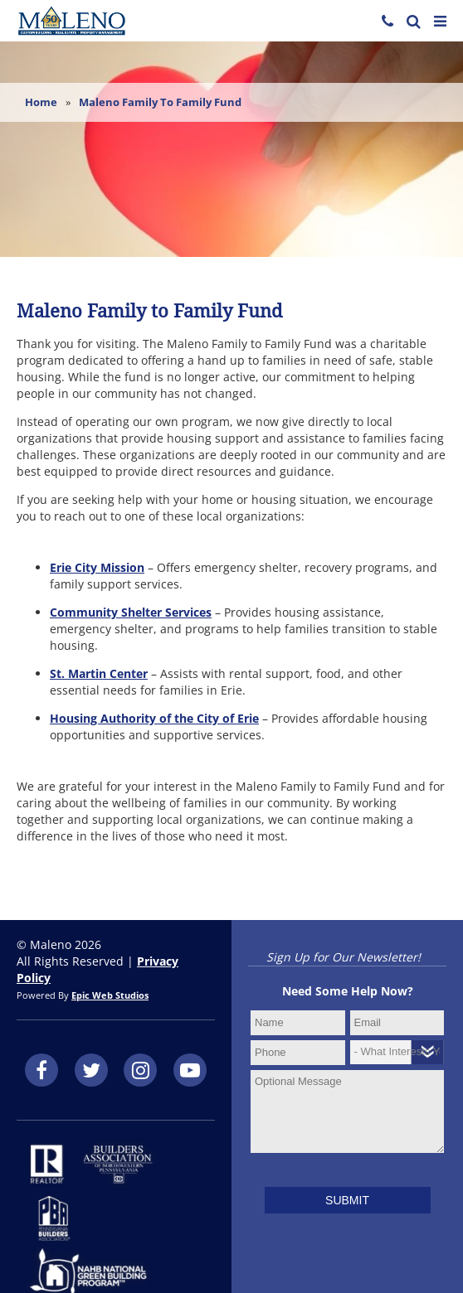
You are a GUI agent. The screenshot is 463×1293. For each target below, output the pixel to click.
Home (41, 101)
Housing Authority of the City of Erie (154, 718)
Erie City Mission (97, 567)
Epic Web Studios (110, 995)
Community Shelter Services (131, 612)
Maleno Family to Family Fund (160, 101)
